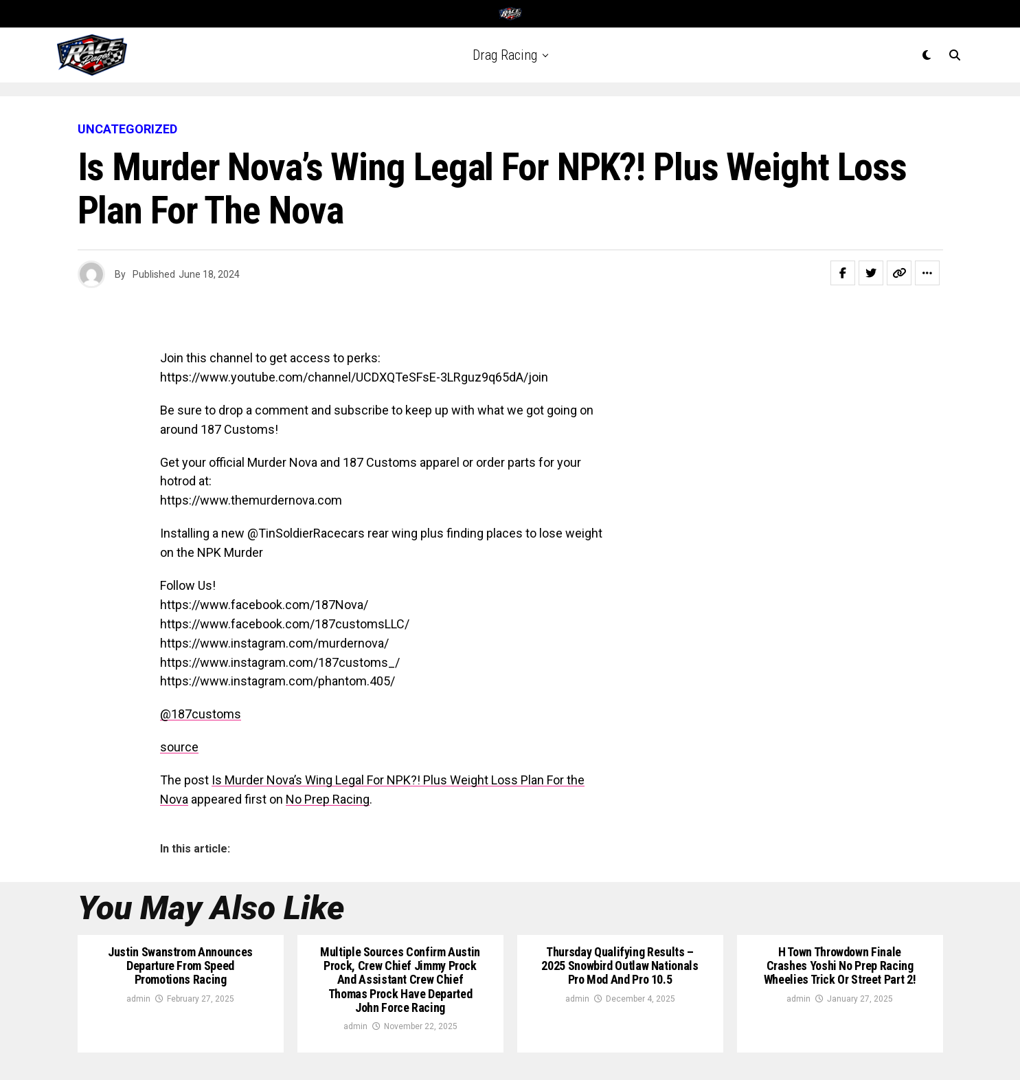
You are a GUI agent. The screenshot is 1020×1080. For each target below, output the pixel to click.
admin (138, 999)
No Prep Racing (328, 799)
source (179, 747)
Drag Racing (505, 55)
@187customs (200, 714)
